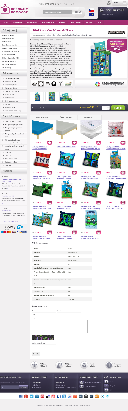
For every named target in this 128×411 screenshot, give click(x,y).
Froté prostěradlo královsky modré (39, 147)
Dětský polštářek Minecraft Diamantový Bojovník (90, 207)
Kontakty (6, 104)
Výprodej (90, 22)
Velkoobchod (8, 98)
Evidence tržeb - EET (11, 107)
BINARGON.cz (59, 408)
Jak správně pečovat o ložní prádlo (13, 135)
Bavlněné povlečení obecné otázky (13, 147)
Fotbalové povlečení (9, 61)
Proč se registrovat (10, 101)
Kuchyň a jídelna (49, 22)
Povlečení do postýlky (9, 45)
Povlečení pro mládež (9, 48)
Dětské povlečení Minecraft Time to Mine (116, 177)
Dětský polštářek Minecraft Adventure (41, 237)
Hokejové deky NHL (9, 55)
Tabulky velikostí (9, 159)
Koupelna (63, 22)
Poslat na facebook (117, 367)
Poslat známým (92, 367)
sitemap (75, 408)
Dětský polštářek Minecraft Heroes (64, 177)
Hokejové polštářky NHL (10, 58)
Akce (100, 22)
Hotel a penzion (77, 22)
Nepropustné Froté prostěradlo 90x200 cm (90, 147)
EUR (91, 14)
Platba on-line (8, 94)
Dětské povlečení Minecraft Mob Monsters (64, 207)
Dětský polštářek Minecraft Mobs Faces (41, 207)
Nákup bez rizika (9, 88)
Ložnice (7, 22)
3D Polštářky (6, 68)
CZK (91, 10)
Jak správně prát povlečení (12, 124)
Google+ (109, 388)
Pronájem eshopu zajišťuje (45, 408)
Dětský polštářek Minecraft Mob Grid (89, 177)
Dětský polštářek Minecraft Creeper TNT (64, 237)
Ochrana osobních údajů (11, 111)
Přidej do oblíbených (43, 367)
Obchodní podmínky (10, 78)
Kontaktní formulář (85, 408)
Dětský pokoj (51, 35)
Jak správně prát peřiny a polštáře (12, 129)
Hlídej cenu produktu (68, 367)
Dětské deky (6, 42)
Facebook (110, 384)
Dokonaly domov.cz (39, 35)
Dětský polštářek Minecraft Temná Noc (115, 207)
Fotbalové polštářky (9, 64)
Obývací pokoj (33, 22)
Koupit (118, 107)
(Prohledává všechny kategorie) (113, 84)
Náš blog (6, 165)
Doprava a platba (9, 85)
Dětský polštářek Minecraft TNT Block (41, 177)
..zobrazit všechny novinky (10, 221)
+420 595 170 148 (87, 389)
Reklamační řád (9, 81)
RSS (108, 392)
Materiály (7, 152)
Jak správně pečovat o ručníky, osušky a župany (12, 141)
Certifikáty (7, 155)
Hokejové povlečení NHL (11, 51)
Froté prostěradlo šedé (66, 146)
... (7, 188)
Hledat (77, 12)
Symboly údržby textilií (11, 121)
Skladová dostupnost (10, 91)
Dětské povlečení (62, 35)
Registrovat (24, 389)
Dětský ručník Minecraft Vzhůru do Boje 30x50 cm (90, 237)
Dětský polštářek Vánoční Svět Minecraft (115, 147)
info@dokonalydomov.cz (90, 385)
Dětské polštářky (8, 38)
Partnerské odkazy (10, 162)
